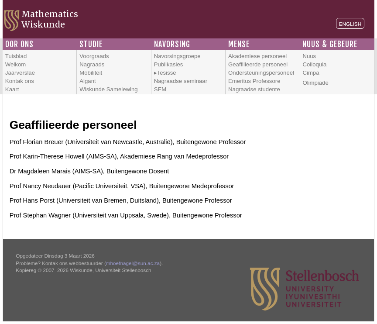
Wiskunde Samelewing (108, 89)
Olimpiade (315, 82)
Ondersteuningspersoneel (261, 72)
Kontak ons (19, 81)
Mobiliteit (90, 72)
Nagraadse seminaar (180, 81)
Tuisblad (16, 56)
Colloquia (314, 64)
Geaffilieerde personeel (258, 64)
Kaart (12, 89)
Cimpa (310, 72)
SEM (160, 89)
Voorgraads (94, 56)
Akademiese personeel (257, 56)
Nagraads (91, 64)
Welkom (15, 64)
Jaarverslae (20, 72)
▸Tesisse (165, 72)
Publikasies (168, 64)
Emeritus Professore (254, 81)
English (350, 24)
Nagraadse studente (254, 89)
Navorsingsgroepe (177, 56)
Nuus (309, 56)
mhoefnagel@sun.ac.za (133, 263)
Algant (87, 81)
